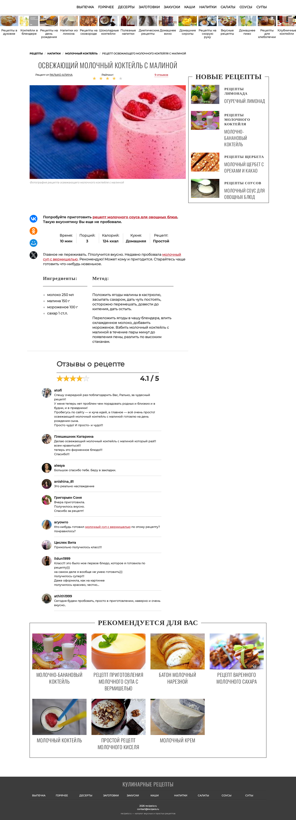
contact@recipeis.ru (148, 809)
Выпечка (85, 7)
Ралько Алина (61, 74)
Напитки (207, 7)
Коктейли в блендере (29, 32)
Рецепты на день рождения (49, 34)
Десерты (126, 7)
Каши (189, 7)
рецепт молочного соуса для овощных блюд (134, 217)
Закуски (172, 7)
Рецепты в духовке (9, 32)
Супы (261, 7)
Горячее (106, 7)
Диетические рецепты (148, 32)
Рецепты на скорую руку (207, 34)
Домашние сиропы (187, 32)
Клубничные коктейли (287, 32)
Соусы (245, 7)
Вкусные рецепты (227, 32)
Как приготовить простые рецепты (49, 7)
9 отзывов (161, 74)
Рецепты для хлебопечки (267, 34)
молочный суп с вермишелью (108, 527)
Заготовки (149, 7)
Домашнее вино (168, 32)
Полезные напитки (128, 32)
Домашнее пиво (247, 32)
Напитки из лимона (68, 32)
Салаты (228, 7)
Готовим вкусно (148, 785)
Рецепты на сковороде (88, 32)
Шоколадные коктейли (108, 32)
